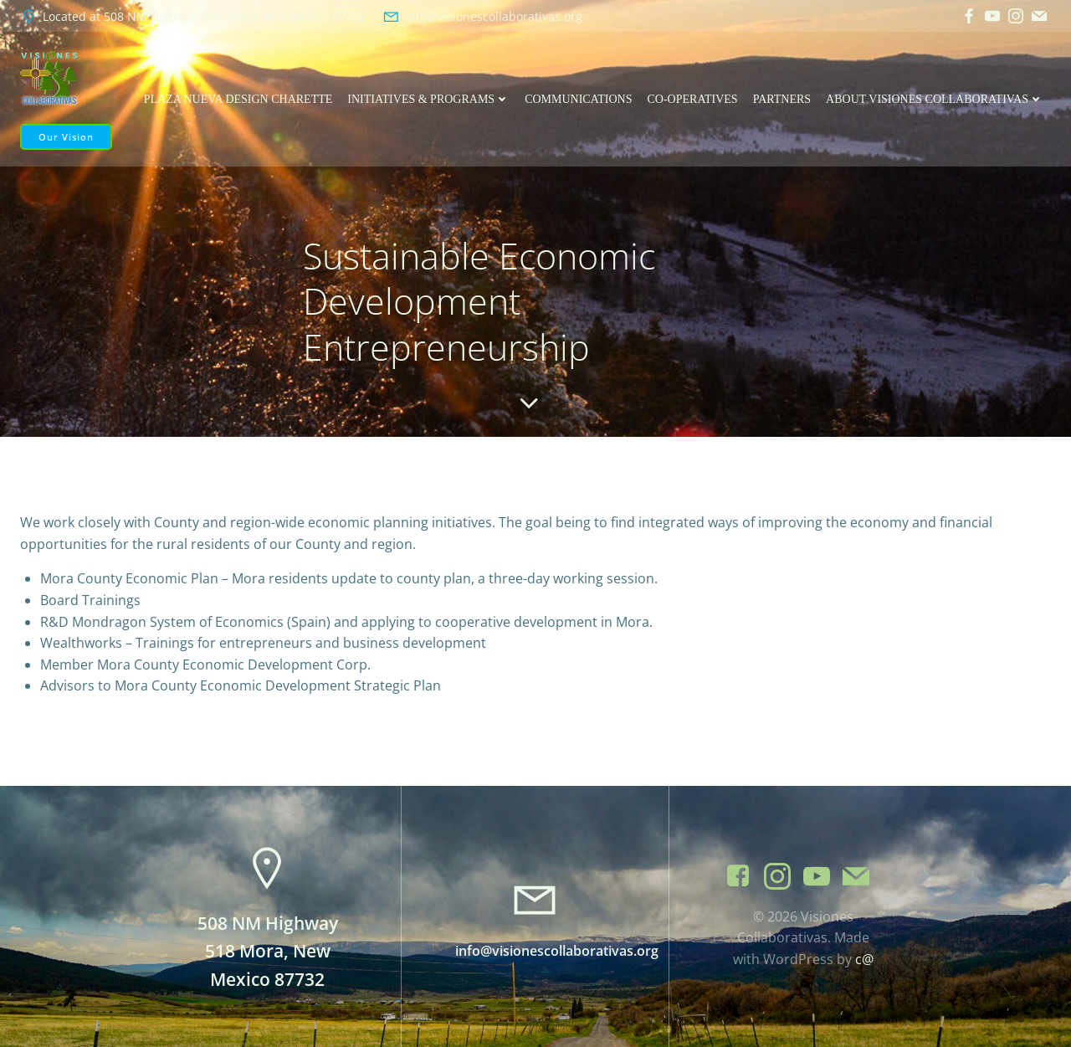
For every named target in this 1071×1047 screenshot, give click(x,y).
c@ (864, 959)
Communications (578, 99)
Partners (782, 99)
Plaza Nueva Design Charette (238, 99)
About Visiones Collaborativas (934, 99)
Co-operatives (693, 99)
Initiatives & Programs (428, 99)
